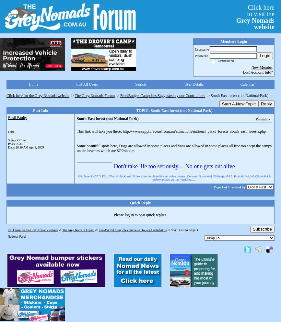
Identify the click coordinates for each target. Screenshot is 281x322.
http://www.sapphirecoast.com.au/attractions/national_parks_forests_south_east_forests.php (194, 131)
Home (33, 84)
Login (265, 55)
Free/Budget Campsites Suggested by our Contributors (162, 95)
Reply (266, 103)
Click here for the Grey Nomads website (37, 95)
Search (140, 84)
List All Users (87, 84)
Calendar (247, 84)
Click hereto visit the (255, 17)
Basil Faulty (17, 117)
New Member (262, 67)
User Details (194, 84)
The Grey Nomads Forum (95, 95)
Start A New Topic (239, 103)
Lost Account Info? (258, 72)
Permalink (263, 119)
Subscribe (262, 229)
